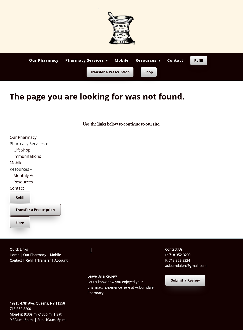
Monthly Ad (24, 175)
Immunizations (27, 156)
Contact (175, 60)
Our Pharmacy (43, 60)
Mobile (122, 60)
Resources (23, 182)
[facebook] (91, 250)
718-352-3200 (179, 254)
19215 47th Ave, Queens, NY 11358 (37, 303)
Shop (148, 71)
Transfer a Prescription (110, 71)
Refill (198, 60)
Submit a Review (185, 280)
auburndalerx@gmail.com (186, 265)
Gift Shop (22, 150)
